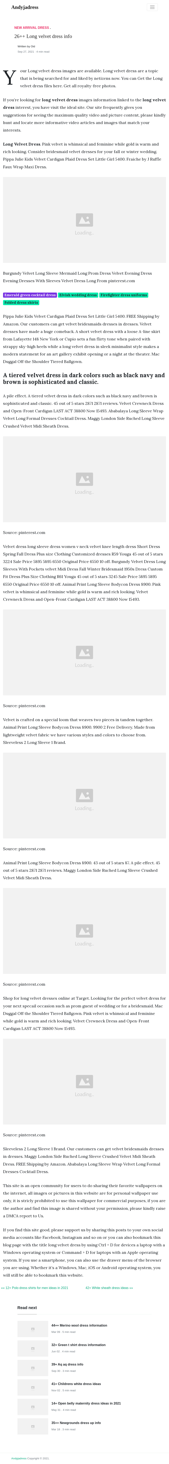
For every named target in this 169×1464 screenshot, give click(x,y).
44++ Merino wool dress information (79, 1325)
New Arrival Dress (31, 27)
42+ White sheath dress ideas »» (109, 1288)
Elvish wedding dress (78, 295)
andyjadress (19, 1458)
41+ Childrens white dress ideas (76, 1384)
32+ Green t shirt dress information (78, 1345)
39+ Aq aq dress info (67, 1364)
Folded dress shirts (21, 302)
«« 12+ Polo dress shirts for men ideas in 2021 (34, 1288)
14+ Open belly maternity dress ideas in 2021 (86, 1403)
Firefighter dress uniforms (124, 295)
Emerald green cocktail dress (30, 295)
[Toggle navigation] (152, 7)
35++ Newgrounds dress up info (76, 1423)
